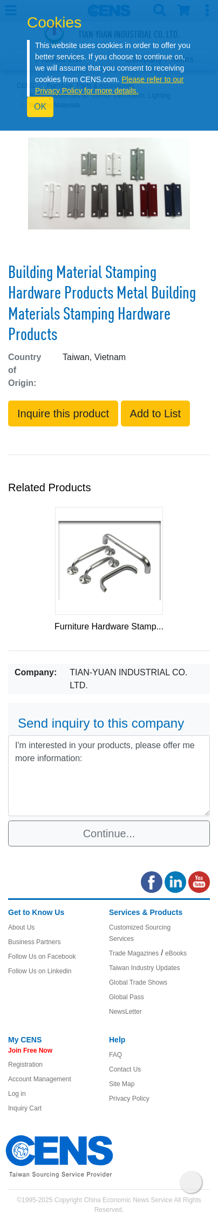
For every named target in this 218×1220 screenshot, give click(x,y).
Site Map (121, 1084)
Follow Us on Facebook (42, 956)
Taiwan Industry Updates (144, 968)
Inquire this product (63, 413)
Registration (25, 1064)
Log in (17, 1093)
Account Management (39, 1079)
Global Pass (126, 997)
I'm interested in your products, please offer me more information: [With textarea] (109, 775)
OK (40, 106)
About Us (21, 927)
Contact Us (125, 1069)
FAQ (115, 1055)
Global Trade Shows (138, 982)
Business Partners (34, 942)
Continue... (109, 833)
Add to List (155, 413)
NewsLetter (125, 1011)
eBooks (176, 953)
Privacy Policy (129, 1098)
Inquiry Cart (25, 1108)
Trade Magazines (134, 953)
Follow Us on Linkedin (39, 971)
